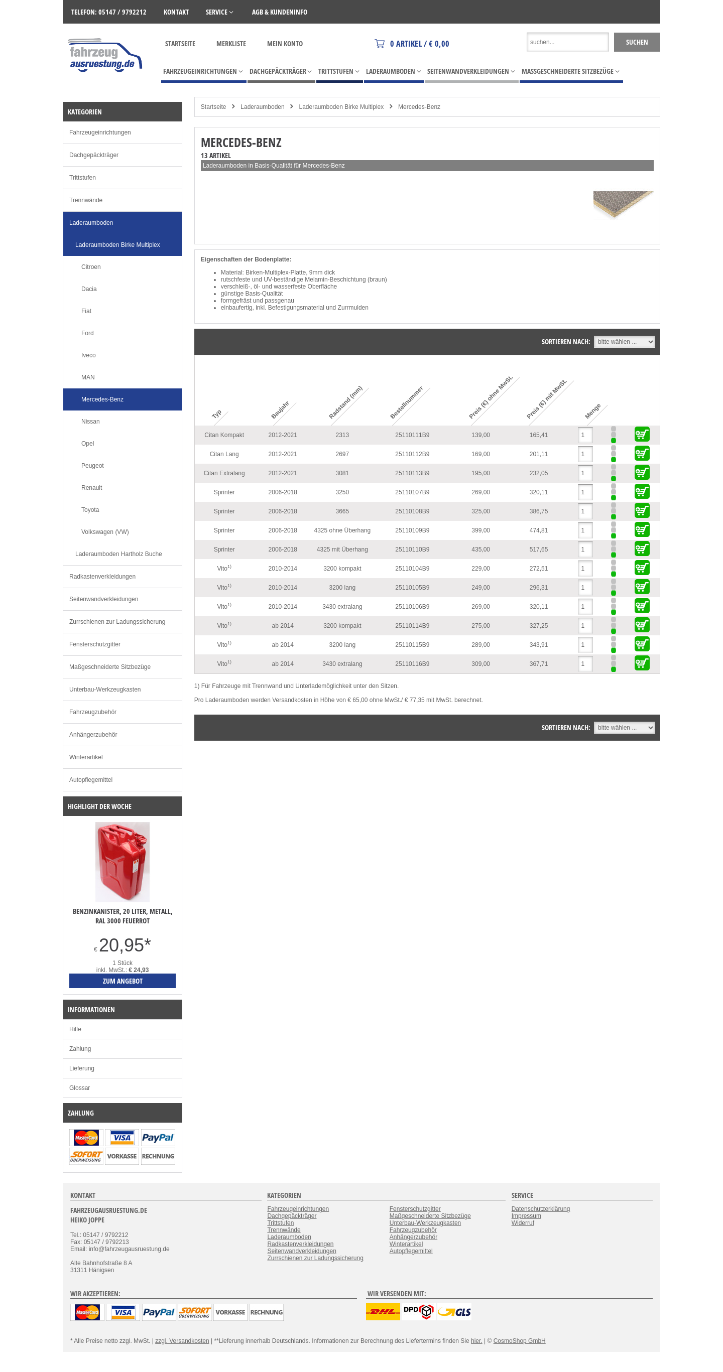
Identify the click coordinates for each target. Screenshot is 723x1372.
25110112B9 (412, 454)
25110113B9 (412, 473)
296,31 (539, 587)
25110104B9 (412, 568)
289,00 (480, 644)
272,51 (539, 568)
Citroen (91, 266)
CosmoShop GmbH (520, 1340)
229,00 (480, 568)
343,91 (539, 644)
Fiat (86, 311)
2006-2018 (283, 492)
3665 (342, 511)
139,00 (480, 435)
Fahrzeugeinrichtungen (100, 132)
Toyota (90, 509)
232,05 (539, 473)
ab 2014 (283, 625)
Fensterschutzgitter (94, 644)
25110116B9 (412, 663)
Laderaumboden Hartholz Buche (118, 554)
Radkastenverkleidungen (102, 576)
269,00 (480, 492)
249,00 (480, 587)
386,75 (539, 511)
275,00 (480, 625)
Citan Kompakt (224, 435)
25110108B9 (412, 511)
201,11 (539, 454)
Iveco (88, 355)
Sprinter (224, 492)
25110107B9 (412, 492)
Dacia (89, 289)
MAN (88, 377)
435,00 (480, 549)
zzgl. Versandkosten (182, 1340)
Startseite (180, 43)
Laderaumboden (262, 106)
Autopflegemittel (90, 779)
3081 (342, 473)
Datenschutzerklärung (541, 1208)
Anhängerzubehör (93, 734)
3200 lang (342, 587)
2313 (342, 435)
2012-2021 (283, 435)
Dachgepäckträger (93, 155)
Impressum (526, 1215)
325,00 (480, 511)
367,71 (539, 663)
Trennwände (85, 200)
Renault (91, 487)
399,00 (480, 530)
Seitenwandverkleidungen (103, 599)
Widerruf (523, 1222)
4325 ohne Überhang (342, 530)
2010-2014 (283, 568)
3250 (342, 492)
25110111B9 (412, 435)
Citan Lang (224, 454)
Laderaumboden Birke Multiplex (341, 106)
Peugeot (92, 465)
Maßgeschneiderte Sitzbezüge (110, 666)
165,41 (539, 435)
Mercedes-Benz (419, 106)
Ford (87, 333)
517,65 (539, 549)
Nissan (90, 421)
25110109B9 (412, 530)
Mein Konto (285, 43)
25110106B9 (412, 606)
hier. (477, 1340)
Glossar (79, 1087)
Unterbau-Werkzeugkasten (105, 689)
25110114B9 (412, 625)
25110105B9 (412, 587)
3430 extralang (342, 606)
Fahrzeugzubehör (92, 712)
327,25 (539, 625)
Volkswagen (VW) (105, 531)
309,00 (480, 663)
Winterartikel (86, 757)
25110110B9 (412, 549)
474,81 (539, 530)
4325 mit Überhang (342, 549)
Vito (224, 568)
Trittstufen (82, 177)
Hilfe (75, 1029)
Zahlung (80, 1048)
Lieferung (81, 1068)
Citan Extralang (224, 473)
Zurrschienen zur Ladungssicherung (117, 621)
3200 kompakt (342, 568)
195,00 (480, 473)
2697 (342, 454)
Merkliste (231, 43)
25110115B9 (412, 644)
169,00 (480, 454)
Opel (87, 443)
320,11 (539, 492)
